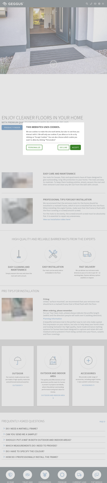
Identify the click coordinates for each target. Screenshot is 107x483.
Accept (75, 147)
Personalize (34, 147)
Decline (63, 147)
